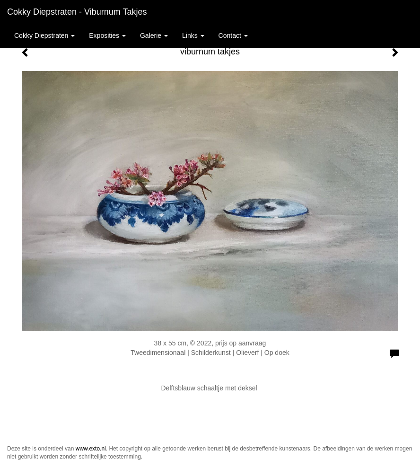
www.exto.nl (91, 448)
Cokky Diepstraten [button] (44, 35)
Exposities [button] (107, 35)
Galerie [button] (154, 35)
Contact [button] (233, 35)
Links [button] (193, 35)
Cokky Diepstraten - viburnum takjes (77, 12)
